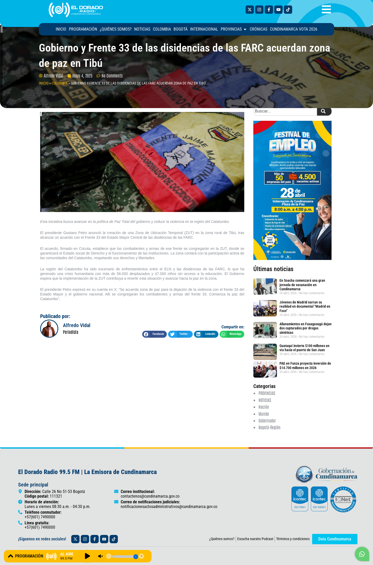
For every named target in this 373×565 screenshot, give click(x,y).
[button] (154, 334)
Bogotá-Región (270, 427)
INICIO (43, 83)
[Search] (324, 111)
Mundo (264, 413)
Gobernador (267, 420)
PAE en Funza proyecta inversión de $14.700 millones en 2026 (305, 365)
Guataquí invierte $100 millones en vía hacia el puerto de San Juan (304, 348)
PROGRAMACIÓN (29, 556)
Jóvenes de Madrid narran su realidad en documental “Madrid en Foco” (304, 306)
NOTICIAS (265, 399)
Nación (264, 406)
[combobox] (285, 111)
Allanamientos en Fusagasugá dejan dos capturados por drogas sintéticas (305, 328)
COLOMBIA (60, 83)
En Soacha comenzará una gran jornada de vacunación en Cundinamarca (302, 284)
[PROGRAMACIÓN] (10, 556)
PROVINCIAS (267, 393)
